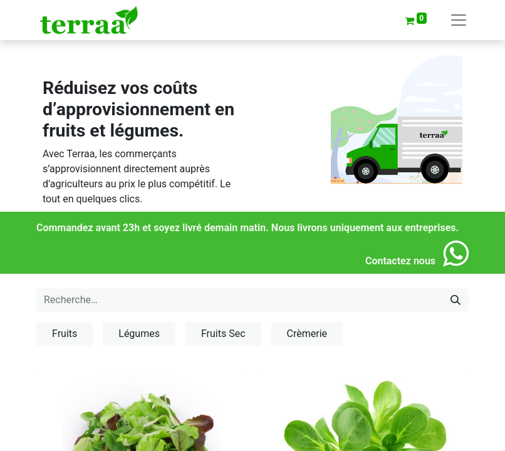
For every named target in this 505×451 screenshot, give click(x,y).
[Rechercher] (455, 300)
